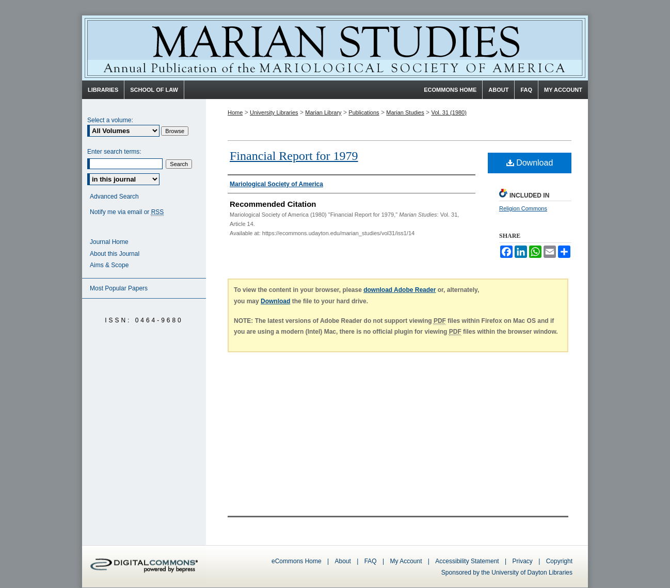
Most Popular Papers (119, 288)
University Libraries (274, 112)
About (343, 561)
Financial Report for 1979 (294, 155)
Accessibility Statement (467, 561)
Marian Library (323, 112)
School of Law (154, 90)
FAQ (370, 561)
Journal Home (109, 242)
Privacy (524, 561)
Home (235, 112)
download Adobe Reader (399, 289)
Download (529, 162)
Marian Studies (335, 47)
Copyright (559, 561)
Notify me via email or (127, 212)
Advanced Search (114, 196)
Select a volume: (110, 120)
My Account (406, 561)
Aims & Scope (109, 265)
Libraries (103, 90)
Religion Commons (523, 208)
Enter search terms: (114, 151)
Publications (363, 112)
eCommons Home (297, 561)
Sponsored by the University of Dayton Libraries (506, 572)
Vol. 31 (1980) (449, 112)
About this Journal (114, 253)
